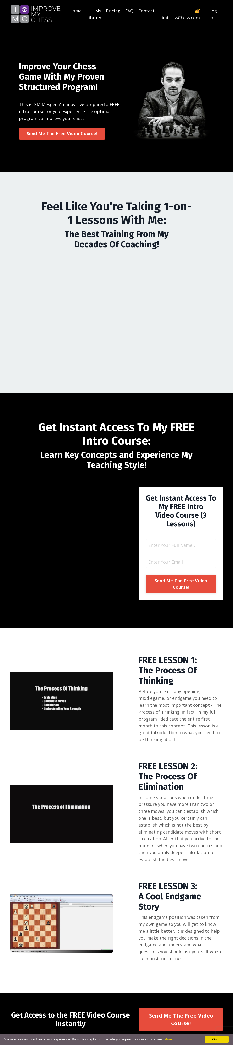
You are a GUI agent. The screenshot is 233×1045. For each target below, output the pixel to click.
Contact (146, 11)
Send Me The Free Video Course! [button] (62, 133)
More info (171, 1039)
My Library (93, 14)
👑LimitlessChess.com (179, 14)
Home (75, 11)
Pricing (113, 11)
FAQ (129, 11)
